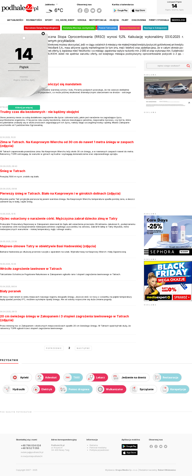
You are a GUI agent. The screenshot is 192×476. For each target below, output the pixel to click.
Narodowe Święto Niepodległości (42, 28)
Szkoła (81, 20)
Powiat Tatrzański (107, 28)
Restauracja (165, 377)
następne (83, 348)
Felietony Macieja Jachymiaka (78, 28)
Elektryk (42, 389)
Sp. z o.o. (126, 470)
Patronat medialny (98, 447)
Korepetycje (173, 389)
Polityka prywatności (99, 450)
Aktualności (15, 20)
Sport (49, 20)
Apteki (19, 377)
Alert (98, 27)
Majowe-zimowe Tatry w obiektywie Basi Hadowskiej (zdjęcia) (48, 246)
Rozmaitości (34, 20)
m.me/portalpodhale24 (31, 456)
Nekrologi (178, 20)
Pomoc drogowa (74, 389)
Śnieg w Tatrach (12, 171)
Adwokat (46, 377)
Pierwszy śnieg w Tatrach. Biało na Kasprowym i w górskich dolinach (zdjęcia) (60, 193)
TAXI (72, 377)
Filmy (125, 20)
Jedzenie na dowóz (129, 377)
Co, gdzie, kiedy (65, 20)
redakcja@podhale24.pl (32, 452)
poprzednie (54, 348)
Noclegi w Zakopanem (155, 28)
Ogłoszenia (139, 20)
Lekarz (96, 377)
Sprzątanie (142, 389)
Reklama (94, 445)
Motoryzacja (97, 20)
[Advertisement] (162, 162)
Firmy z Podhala (159, 20)
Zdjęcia (114, 20)
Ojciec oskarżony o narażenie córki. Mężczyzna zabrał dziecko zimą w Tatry (58, 218)
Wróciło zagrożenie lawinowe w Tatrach (31, 269)
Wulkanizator (109, 389)
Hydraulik (14, 389)
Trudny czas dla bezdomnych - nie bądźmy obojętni (39, 112)
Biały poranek (10, 291)
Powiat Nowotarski (130, 28)
